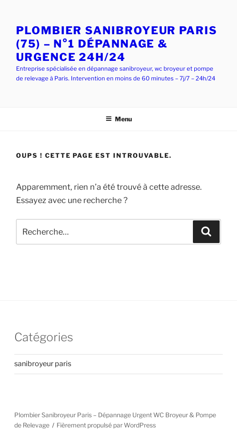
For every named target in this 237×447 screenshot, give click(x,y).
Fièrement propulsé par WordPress (106, 425)
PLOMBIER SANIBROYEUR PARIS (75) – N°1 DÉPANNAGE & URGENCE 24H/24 (116, 44)
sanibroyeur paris (42, 363)
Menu (119, 119)
